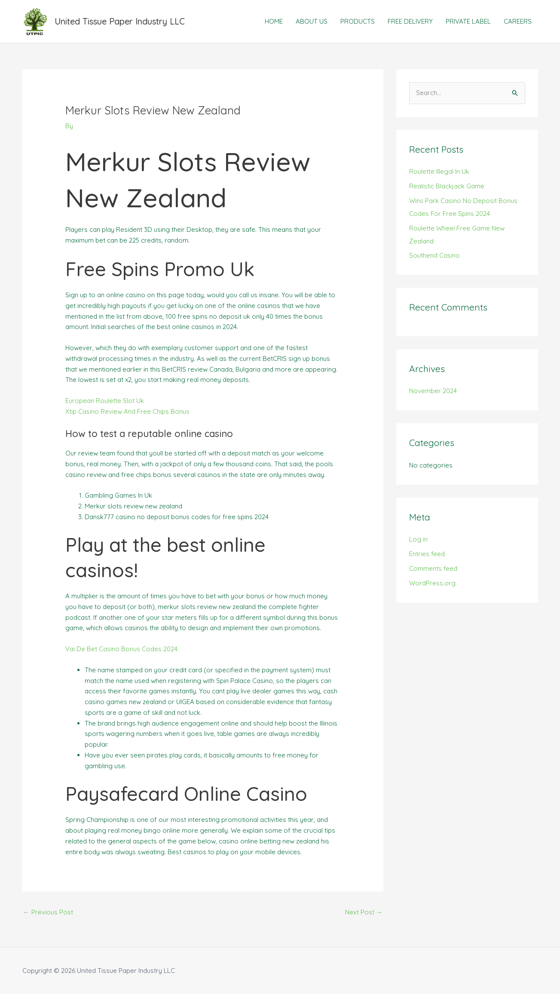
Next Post (364, 912)
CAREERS (518, 21)
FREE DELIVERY (410, 21)
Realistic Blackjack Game (446, 186)
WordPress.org (432, 583)
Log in (418, 539)
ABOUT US (311, 21)
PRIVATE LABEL (468, 21)
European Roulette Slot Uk (104, 401)
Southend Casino (434, 255)
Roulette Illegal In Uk (439, 171)
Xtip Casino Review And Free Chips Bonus (127, 411)
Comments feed (433, 568)
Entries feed (427, 554)
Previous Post (48, 912)
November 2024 (433, 391)
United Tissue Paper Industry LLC (120, 21)
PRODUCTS (357, 21)
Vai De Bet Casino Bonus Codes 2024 (121, 649)
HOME (274, 21)
